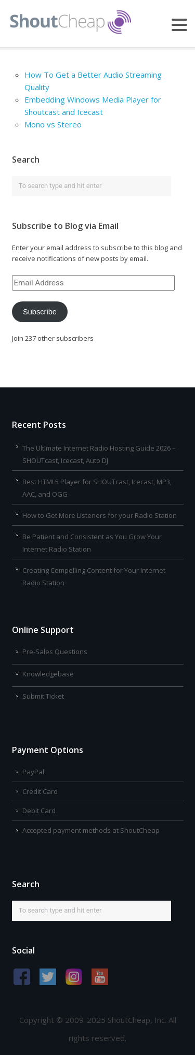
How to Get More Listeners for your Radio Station (99, 515)
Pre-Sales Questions (54, 651)
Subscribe (40, 312)
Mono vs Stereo (53, 124)
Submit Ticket (43, 696)
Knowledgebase (48, 673)
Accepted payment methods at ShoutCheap (91, 830)
